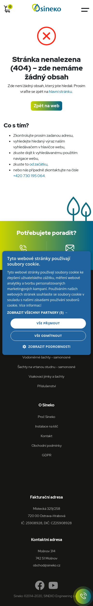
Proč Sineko (46, 416)
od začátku (38, 164)
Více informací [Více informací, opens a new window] (30, 305)
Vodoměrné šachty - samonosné (46, 357)
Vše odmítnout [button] (48, 336)
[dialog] (46, 303)
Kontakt (46, 436)
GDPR (46, 455)
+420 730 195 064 (29, 175)
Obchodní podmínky (47, 445)
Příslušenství (46, 386)
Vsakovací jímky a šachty (46, 376)
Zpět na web (46, 105)
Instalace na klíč (46, 426)
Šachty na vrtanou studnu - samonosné (46, 366)
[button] (46, 313)
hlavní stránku (60, 91)
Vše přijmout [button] (48, 323)
